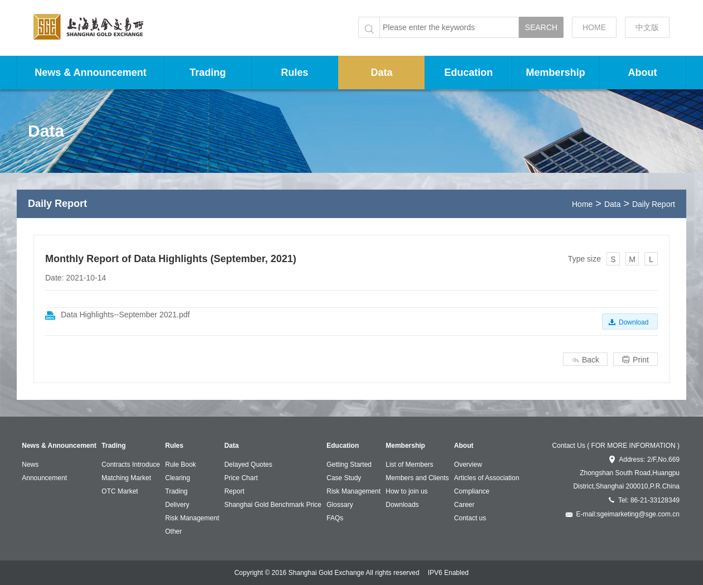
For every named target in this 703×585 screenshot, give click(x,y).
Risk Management (192, 518)
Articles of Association (486, 478)
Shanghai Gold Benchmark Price (272, 505)
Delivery (177, 505)
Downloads (402, 505)
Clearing (177, 478)
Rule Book (180, 464)
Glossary (339, 505)
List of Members (409, 464)
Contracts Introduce (131, 464)
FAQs (334, 518)
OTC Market (120, 491)
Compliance (471, 491)
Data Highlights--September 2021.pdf (125, 314)
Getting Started (349, 464)
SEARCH (541, 27)
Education (468, 72)
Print (635, 359)
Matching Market (126, 478)
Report (234, 491)
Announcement (44, 478)
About (642, 72)
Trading (208, 72)
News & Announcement (90, 72)
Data (381, 72)
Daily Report (653, 204)
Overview (468, 464)
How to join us (406, 491)
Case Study (343, 478)
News (30, 464)
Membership (555, 72)
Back (585, 359)
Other (173, 531)
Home (582, 204)
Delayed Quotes (248, 464)
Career (464, 505)
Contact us (470, 518)
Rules (295, 72)
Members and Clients (417, 478)
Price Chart (241, 478)
